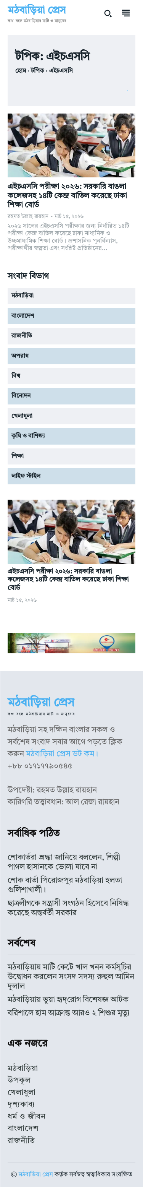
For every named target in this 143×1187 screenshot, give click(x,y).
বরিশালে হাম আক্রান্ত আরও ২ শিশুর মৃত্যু (69, 1013)
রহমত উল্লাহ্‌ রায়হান (28, 216)
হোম (20, 71)
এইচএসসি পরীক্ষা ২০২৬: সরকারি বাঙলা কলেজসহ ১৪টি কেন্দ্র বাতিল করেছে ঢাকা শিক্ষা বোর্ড (67, 196)
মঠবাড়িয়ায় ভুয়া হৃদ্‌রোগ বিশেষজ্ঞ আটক (68, 1000)
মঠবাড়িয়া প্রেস (36, 1175)
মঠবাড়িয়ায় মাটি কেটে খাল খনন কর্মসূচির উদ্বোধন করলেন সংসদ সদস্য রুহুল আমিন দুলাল (71, 977)
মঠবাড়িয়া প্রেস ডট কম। (62, 754)
